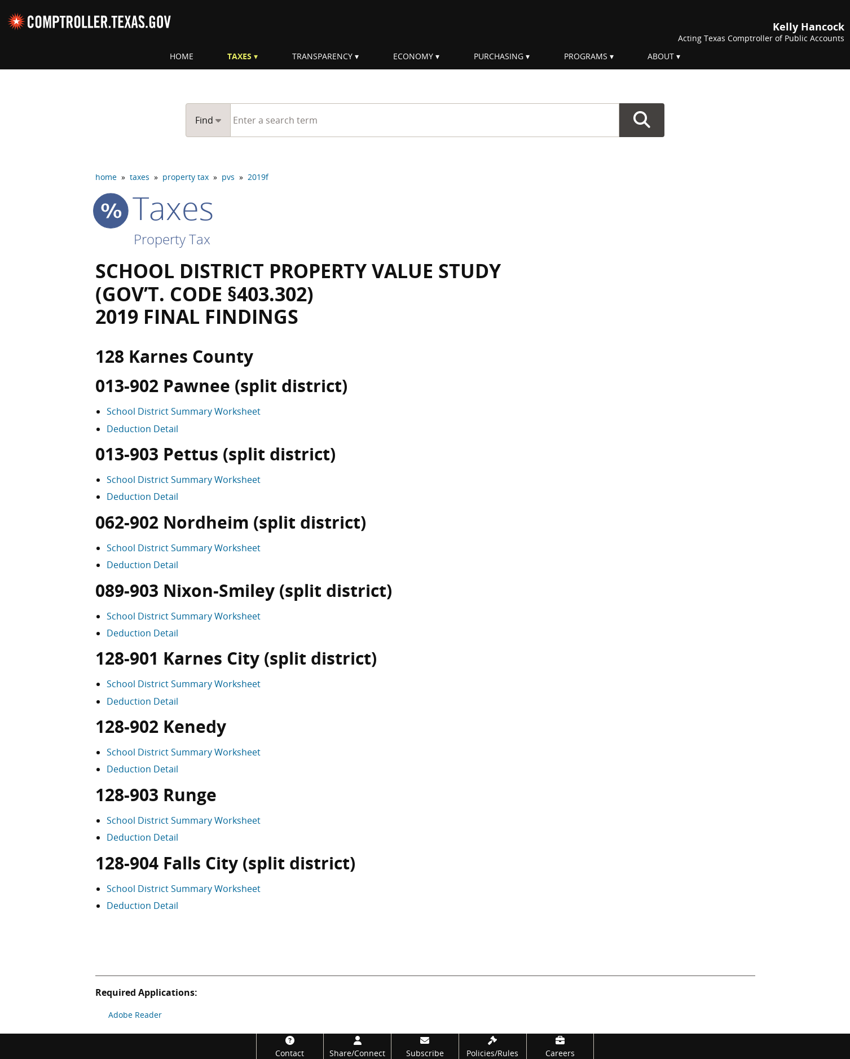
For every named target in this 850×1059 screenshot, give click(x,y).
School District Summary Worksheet (184, 411)
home (106, 177)
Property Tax (172, 239)
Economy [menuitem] (413, 56)
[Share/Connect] (357, 1046)
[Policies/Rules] (492, 1046)
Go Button (642, 120)
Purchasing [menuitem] (498, 56)
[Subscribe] (425, 1046)
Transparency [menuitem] (322, 56)
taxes (139, 177)
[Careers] (560, 1046)
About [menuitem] (661, 56)
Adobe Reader (135, 1014)
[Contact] (290, 1046)
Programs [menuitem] (585, 56)
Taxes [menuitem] (239, 56)
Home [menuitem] (181, 56)
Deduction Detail (142, 429)
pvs (228, 177)
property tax (185, 177)
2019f (258, 177)
